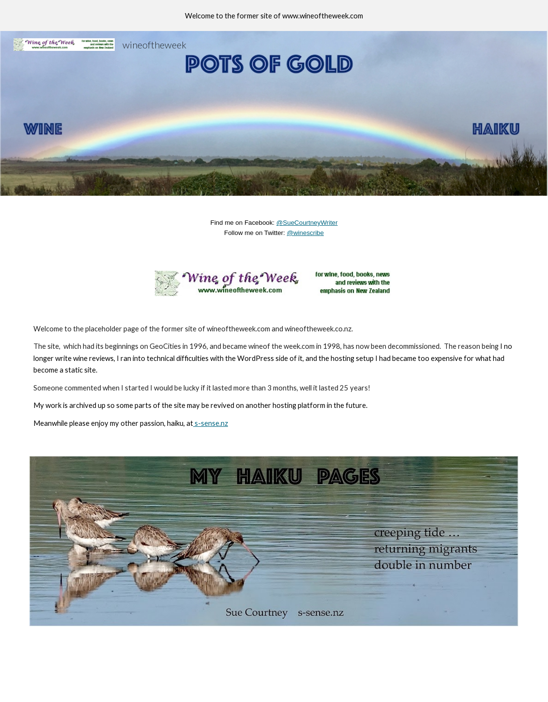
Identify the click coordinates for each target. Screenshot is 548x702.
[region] (274, 15)
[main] (274, 227)
